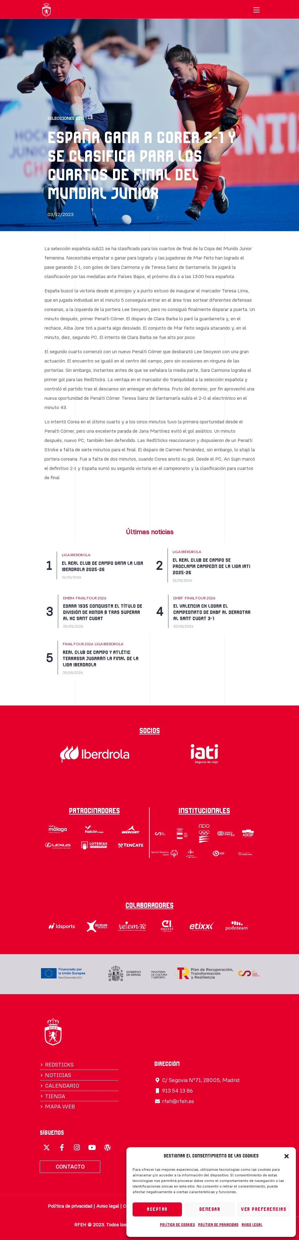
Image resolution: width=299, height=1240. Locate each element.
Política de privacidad (218, 1225)
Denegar (209, 1209)
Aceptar (157, 1209)
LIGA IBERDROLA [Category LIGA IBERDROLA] (76, 554)
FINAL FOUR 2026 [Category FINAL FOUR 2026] (91, 598)
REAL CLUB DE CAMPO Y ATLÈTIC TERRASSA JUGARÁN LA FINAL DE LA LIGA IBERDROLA (100, 658)
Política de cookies (177, 1225)
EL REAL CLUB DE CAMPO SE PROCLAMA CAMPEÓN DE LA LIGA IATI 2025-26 (211, 566)
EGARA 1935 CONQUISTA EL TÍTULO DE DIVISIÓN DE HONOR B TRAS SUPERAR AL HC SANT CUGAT (102, 612)
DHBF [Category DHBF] (178, 598)
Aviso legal (252, 1225)
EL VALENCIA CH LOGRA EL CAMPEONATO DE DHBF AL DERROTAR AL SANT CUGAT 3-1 (212, 612)
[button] (286, 1156)
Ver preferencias (263, 1209)
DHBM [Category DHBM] (68, 598)
